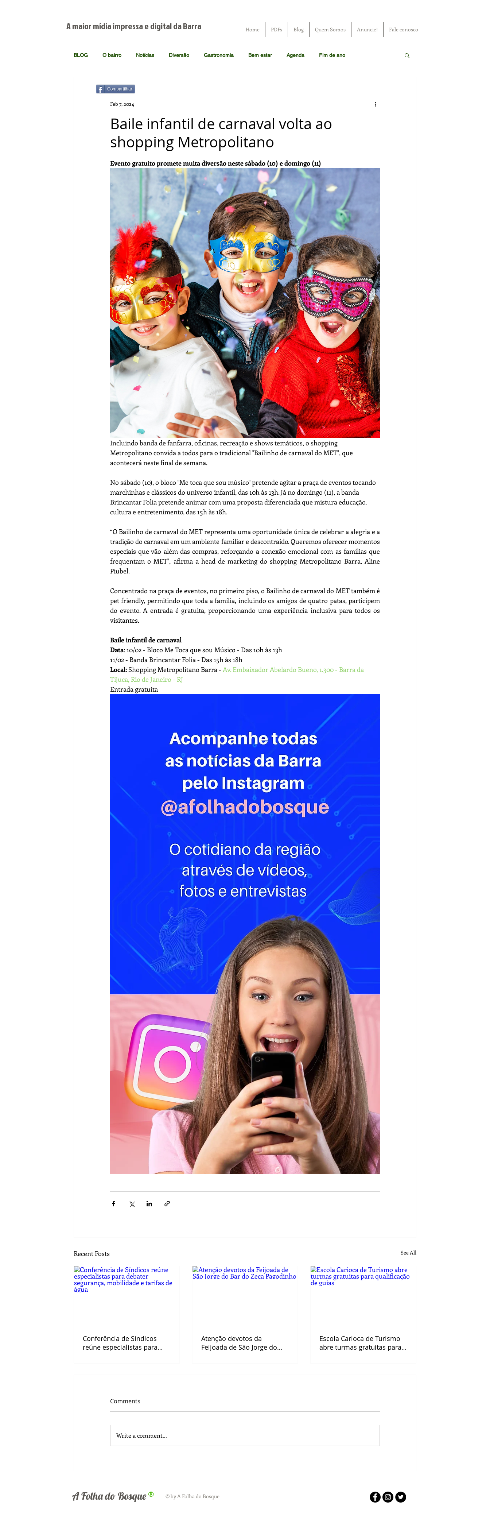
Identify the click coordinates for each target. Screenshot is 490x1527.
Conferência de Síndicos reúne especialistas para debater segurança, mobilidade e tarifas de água (120, 1343)
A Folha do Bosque (109, 1495)
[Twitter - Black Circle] (400, 1497)
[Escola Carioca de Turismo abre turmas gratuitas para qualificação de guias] (363, 1295)
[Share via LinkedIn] (149, 1203)
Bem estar (260, 55)
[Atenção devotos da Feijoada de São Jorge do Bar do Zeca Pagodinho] (245, 1295)
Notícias (145, 55)
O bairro (111, 55)
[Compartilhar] (115, 89)
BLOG (81, 55)
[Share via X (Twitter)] (131, 1203)
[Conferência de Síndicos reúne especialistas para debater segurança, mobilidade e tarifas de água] (126, 1295)
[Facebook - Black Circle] (375, 1497)
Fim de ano (332, 55)
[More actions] (375, 103)
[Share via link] (167, 1203)
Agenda (295, 55)
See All (408, 1252)
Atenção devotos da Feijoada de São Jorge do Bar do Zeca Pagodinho (239, 1343)
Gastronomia (219, 55)
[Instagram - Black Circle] (387, 1497)
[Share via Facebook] (113, 1203)
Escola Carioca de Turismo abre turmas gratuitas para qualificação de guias (360, 1343)
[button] (407, 55)
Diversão (179, 55)
